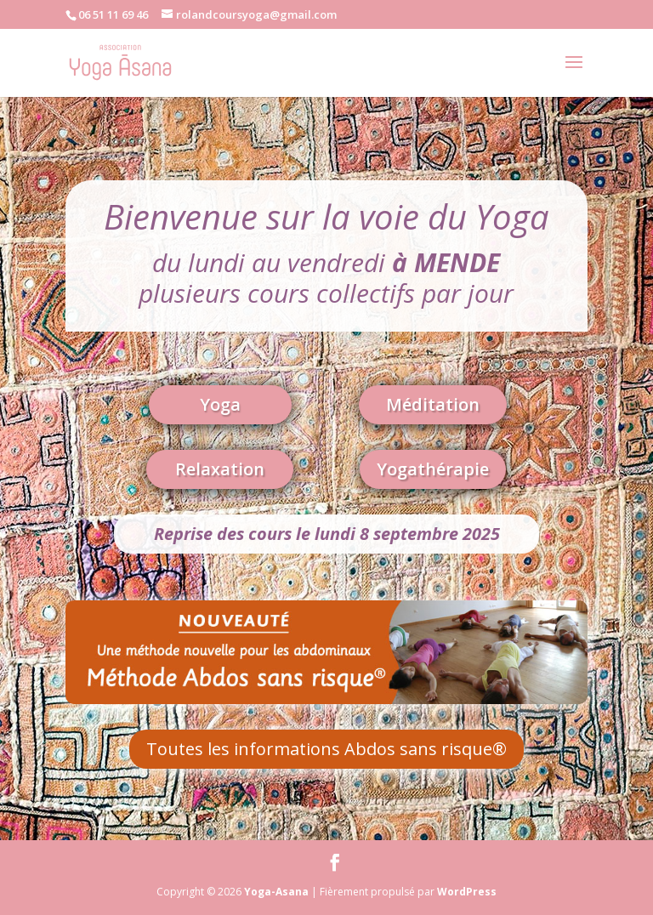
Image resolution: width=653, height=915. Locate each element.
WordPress (467, 891)
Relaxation (219, 469)
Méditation (433, 404)
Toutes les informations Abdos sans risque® (326, 748)
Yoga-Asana (276, 891)
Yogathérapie (433, 469)
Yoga (220, 404)
